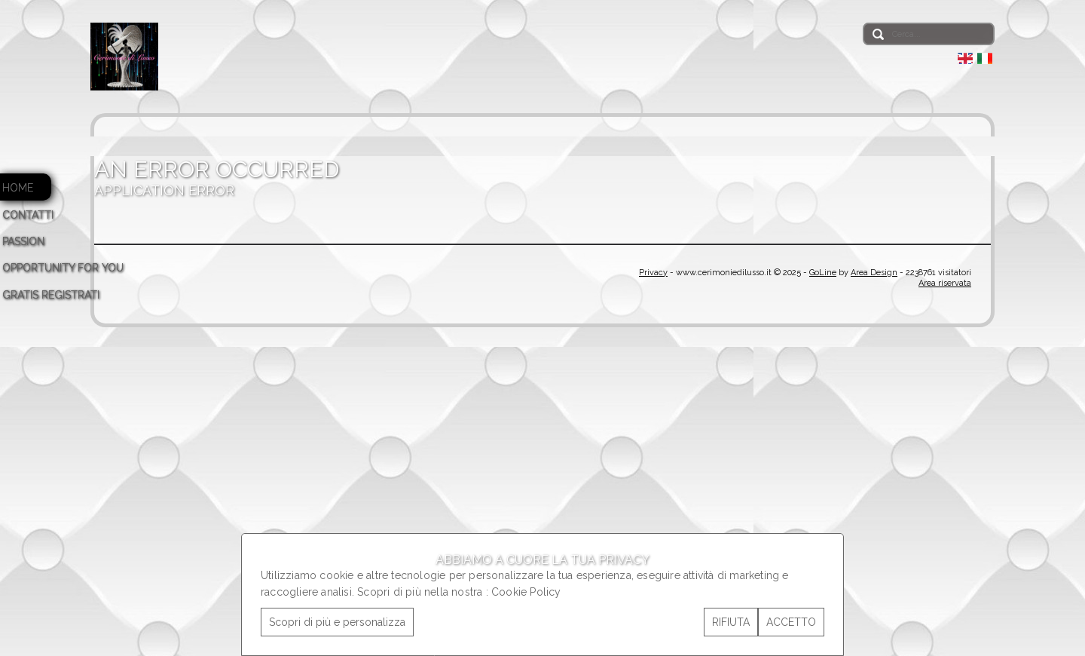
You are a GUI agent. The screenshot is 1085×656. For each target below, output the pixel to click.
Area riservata (944, 283)
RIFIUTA (731, 622)
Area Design (874, 272)
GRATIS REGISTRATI (50, 295)
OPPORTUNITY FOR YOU (63, 268)
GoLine (822, 272)
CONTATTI (27, 215)
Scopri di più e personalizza (337, 622)
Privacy (653, 272)
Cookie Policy (526, 592)
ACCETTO (791, 622)
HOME (17, 188)
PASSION (23, 241)
